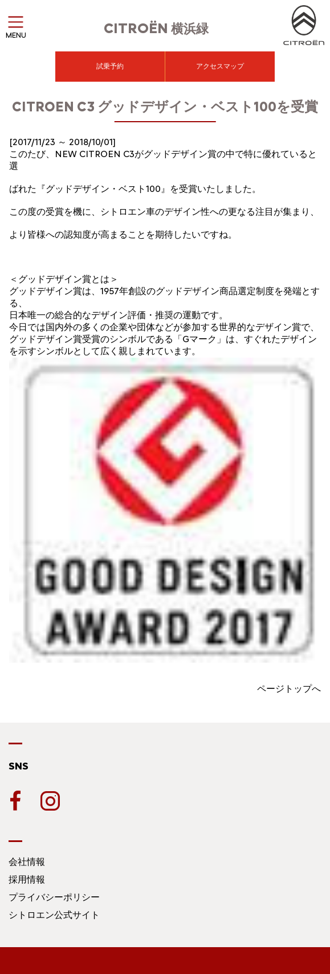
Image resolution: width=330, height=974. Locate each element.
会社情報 (27, 861)
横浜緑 (156, 29)
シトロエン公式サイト (54, 914)
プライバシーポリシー (54, 897)
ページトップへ (289, 688)
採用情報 (27, 879)
